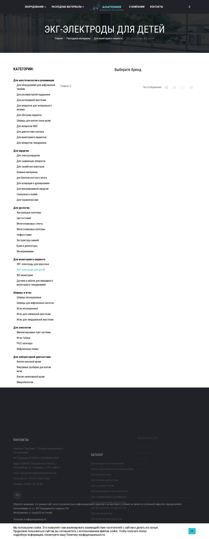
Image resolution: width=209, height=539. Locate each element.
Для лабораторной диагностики (32, 356)
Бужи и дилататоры (27, 245)
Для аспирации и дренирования (33, 183)
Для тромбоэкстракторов (30, 166)
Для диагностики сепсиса (30, 131)
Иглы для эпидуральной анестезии (35, 319)
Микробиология (25, 382)
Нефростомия (24, 234)
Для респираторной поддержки (33, 94)
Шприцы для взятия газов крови (34, 120)
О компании (137, 6)
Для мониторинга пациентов (31, 137)
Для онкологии (22, 327)
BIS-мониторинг (25, 275)
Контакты (156, 6)
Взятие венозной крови (29, 361)
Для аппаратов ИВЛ (27, 126)
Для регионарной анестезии (31, 100)
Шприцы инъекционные (29, 297)
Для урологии (21, 207)
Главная (59, 38)
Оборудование (34, 6)
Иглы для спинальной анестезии (34, 314)
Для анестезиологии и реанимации (33, 80)
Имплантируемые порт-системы (34, 332)
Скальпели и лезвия (27, 194)
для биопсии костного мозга (32, 177)
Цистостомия (24, 218)
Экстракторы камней (28, 240)
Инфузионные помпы (28, 348)
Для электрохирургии (28, 155)
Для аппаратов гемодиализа (31, 142)
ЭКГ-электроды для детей (31, 269)
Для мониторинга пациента (108, 38)
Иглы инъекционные (27, 308)
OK (192, 531)
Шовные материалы (27, 172)
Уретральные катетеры (29, 212)
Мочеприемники (25, 251)
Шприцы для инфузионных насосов (35, 302)
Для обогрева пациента (29, 115)
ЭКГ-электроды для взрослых (33, 264)
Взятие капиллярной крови (31, 376)
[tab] (166, 87)
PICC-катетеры (24, 343)
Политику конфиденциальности (85, 534)
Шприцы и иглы (22, 292)
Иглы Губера (23, 337)
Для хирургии (21, 150)
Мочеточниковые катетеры (31, 229)
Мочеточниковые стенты (30, 223)
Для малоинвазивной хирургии (32, 188)
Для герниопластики (27, 199)
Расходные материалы (67, 6)
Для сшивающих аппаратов (31, 161)
